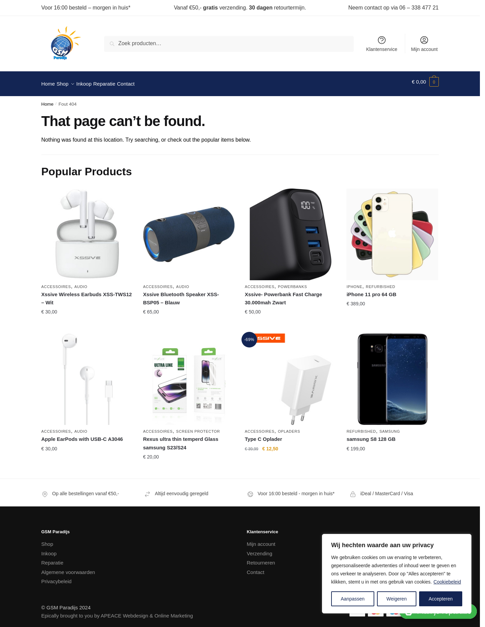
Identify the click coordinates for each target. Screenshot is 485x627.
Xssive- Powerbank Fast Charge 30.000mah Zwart (283, 294)
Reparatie (52, 558)
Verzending (259, 549)
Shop (47, 540)
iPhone (354, 283)
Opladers (289, 427)
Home (47, 100)
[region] (396, 573)
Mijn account (424, 43)
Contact (256, 568)
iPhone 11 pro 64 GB (371, 290)
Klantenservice (381, 43)
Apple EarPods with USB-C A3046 (82, 435)
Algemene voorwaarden (68, 568)
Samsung (389, 427)
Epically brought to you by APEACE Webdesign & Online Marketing (117, 611)
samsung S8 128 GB (370, 435)
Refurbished (380, 283)
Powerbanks (292, 283)
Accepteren (441, 599)
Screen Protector (198, 427)
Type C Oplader (263, 435)
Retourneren (261, 558)
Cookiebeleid (447, 582)
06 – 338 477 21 (419, 8)
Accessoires (56, 283)
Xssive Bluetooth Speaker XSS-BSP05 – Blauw (181, 294)
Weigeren (397, 599)
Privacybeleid (56, 577)
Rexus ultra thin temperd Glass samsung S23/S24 (180, 439)
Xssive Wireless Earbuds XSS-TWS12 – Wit (86, 294)
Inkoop (49, 549)
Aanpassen (352, 599)
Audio (80, 283)
